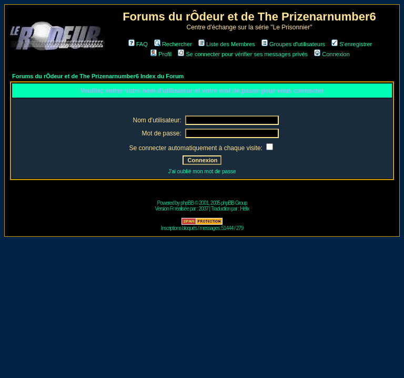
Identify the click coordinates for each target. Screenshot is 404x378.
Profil (160, 54)
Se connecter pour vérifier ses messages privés (243, 54)
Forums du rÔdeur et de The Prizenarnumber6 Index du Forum (98, 76)
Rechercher (173, 44)
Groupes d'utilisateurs (293, 44)
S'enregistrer (351, 44)
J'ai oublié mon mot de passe (202, 171)
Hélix (244, 209)
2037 (203, 209)
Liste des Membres (226, 44)
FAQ (138, 44)
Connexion (332, 54)
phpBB (187, 203)
